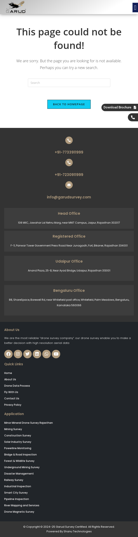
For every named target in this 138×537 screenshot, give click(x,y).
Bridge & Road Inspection (20, 454)
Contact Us (11, 398)
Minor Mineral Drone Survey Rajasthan (28, 423)
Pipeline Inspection (16, 499)
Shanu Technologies (78, 531)
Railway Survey (13, 480)
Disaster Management (19, 473)
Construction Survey (17, 435)
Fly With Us (11, 392)
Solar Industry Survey (17, 442)
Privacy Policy (12, 405)
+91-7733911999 (69, 152)
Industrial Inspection (17, 486)
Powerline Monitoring (17, 448)
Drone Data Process (17, 386)
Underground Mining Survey (22, 467)
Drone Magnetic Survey (19, 511)
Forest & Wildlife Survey (19, 461)
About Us (10, 379)
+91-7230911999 (69, 174)
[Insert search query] (69, 83)
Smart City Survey (16, 492)
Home (8, 373)
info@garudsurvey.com (69, 197)
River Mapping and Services (21, 505)
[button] (135, 7)
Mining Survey (13, 429)
